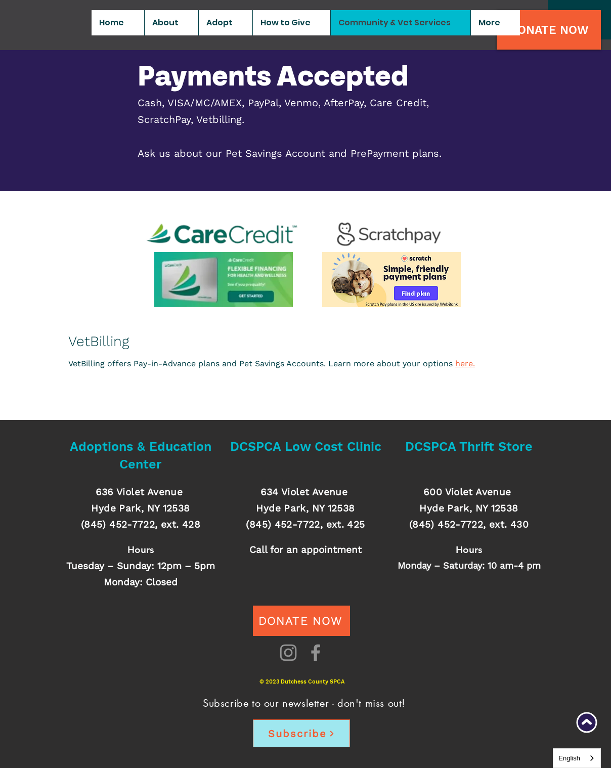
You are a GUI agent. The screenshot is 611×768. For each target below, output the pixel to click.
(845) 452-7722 (118, 524)
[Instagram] (288, 653)
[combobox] (577, 758)
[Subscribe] (301, 733)
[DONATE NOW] (549, 30)
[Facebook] (315, 653)
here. (465, 363)
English (569, 758)
